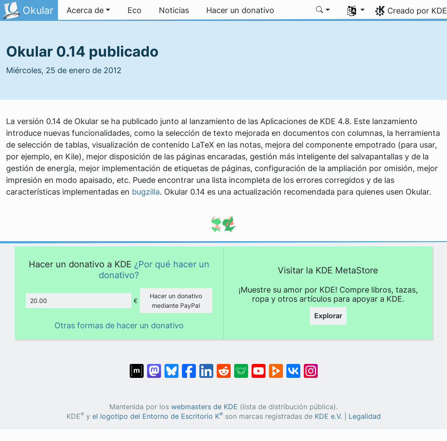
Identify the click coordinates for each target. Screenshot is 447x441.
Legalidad (365, 416)
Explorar (328, 315)
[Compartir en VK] (293, 367)
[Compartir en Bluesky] (171, 367)
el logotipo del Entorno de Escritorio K (157, 416)
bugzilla (146, 191)
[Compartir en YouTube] (259, 367)
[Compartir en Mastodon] (154, 367)
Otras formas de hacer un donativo (119, 325)
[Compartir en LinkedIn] (206, 367)
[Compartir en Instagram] (311, 367)
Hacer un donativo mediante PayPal (176, 300)
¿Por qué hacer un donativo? (154, 269)
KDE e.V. (328, 416)
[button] (88, 10)
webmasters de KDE (204, 407)
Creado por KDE (417, 10)
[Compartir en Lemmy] (241, 367)
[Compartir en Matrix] (137, 367)
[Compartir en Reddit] (224, 367)
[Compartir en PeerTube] (276, 367)
